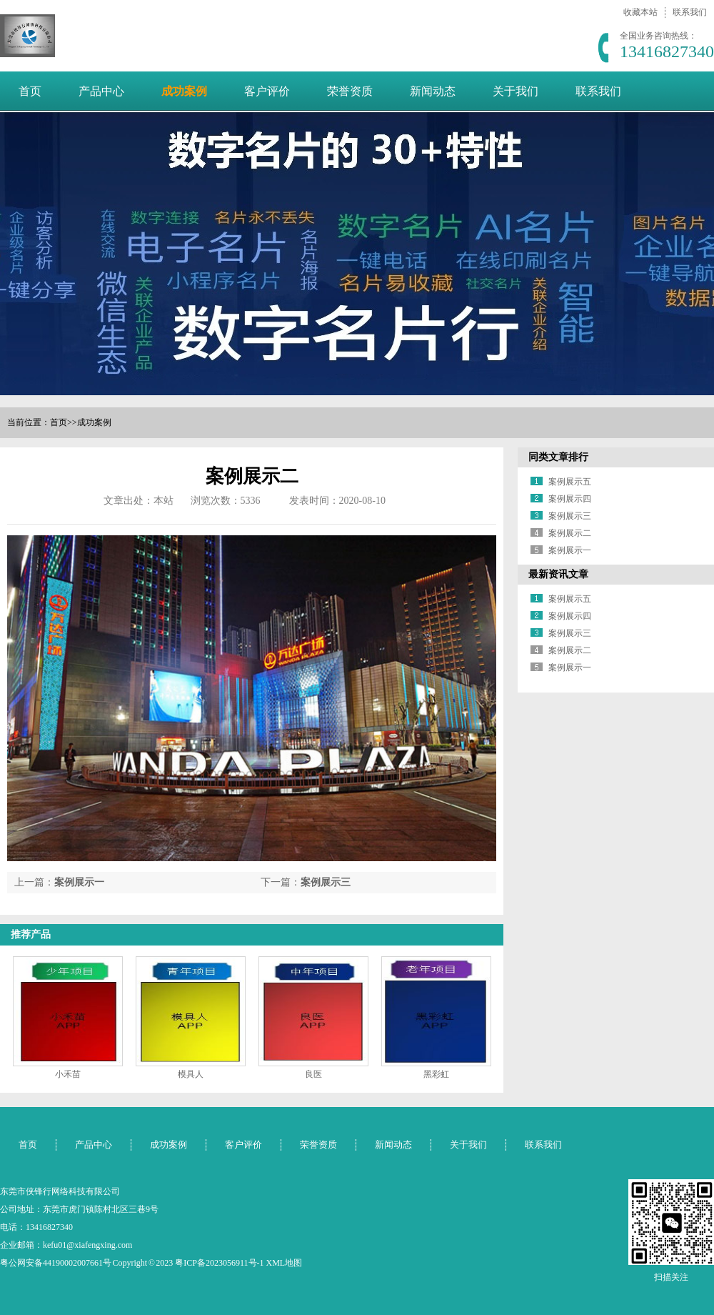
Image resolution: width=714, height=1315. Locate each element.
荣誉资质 (350, 91)
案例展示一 (79, 882)
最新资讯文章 (558, 574)
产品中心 (101, 91)
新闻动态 (433, 91)
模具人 (190, 1074)
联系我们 (690, 12)
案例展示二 (569, 533)
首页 (30, 91)
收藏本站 (640, 12)
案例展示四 (569, 499)
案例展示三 (326, 882)
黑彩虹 (436, 1074)
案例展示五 (569, 482)
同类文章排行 (558, 457)
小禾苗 (68, 1074)
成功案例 (184, 91)
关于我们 (515, 91)
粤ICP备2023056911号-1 (219, 1263)
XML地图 (284, 1263)
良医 (313, 1074)
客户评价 (267, 91)
